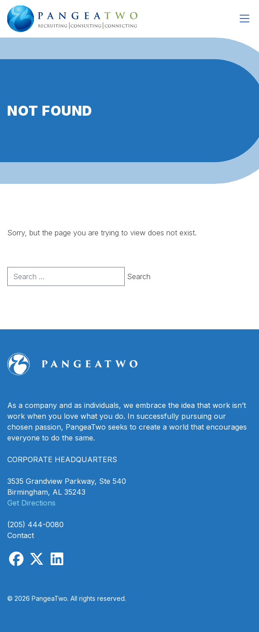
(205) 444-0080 (35, 524)
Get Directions (31, 502)
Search (139, 276)
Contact (20, 535)
